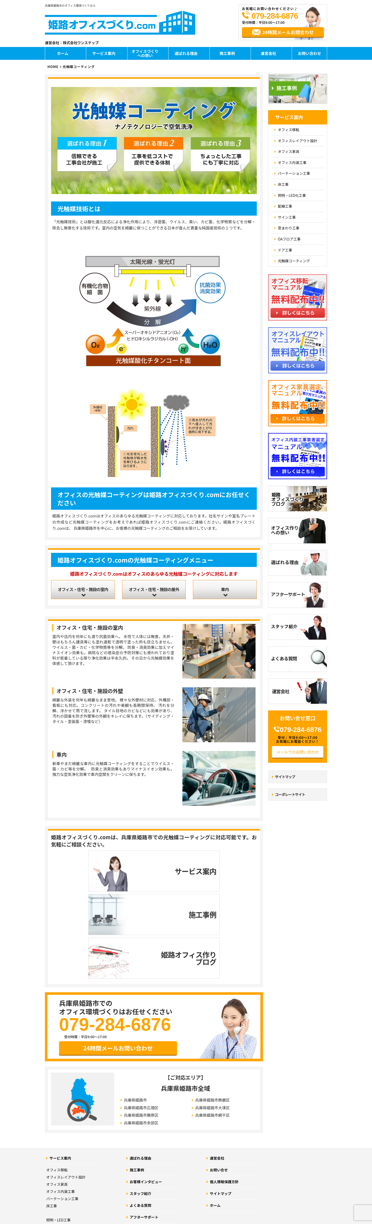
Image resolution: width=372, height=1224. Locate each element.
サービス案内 (103, 53)
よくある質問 (140, 1120)
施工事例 (227, 53)
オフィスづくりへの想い (145, 53)
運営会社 (268, 53)
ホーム (62, 53)
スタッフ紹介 (140, 1108)
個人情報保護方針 (224, 1097)
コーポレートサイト (290, 794)
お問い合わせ (309, 53)
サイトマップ (285, 776)
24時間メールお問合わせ (288, 32)
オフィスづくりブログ (148, 1144)
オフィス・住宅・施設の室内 (83, 590)
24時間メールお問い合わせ (118, 962)
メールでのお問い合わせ (297, 752)
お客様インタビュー (146, 1097)
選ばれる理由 (186, 53)
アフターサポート (144, 1132)
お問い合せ (219, 1085)
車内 (225, 590)
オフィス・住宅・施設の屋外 (154, 590)
